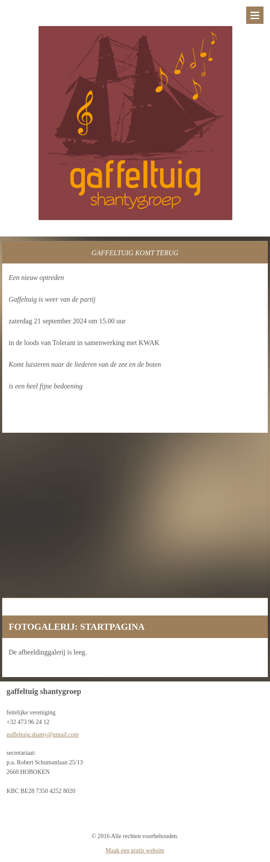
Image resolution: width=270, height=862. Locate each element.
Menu (254, 15)
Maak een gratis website (135, 850)
